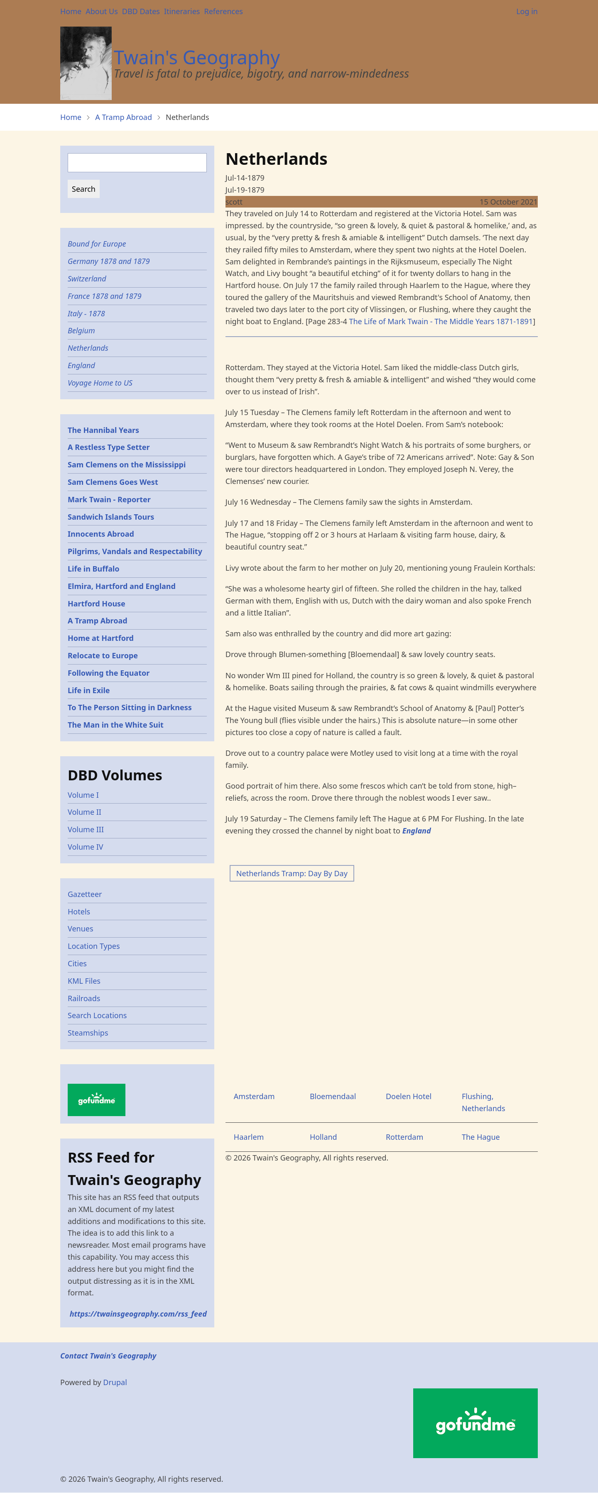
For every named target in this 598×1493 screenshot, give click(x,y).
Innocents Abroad (101, 534)
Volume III (86, 829)
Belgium (81, 330)
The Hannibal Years (103, 430)
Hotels (79, 911)
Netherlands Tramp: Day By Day (292, 873)
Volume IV (85, 847)
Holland (323, 1137)
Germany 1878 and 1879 (109, 261)
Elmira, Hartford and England (122, 586)
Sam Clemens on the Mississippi (127, 464)
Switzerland (87, 278)
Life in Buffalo (94, 569)
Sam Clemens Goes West (113, 482)
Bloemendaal (333, 1096)
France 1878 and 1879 (105, 296)
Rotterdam (404, 1137)
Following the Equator (109, 673)
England (81, 365)
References (223, 11)
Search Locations (97, 1015)
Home (70, 11)
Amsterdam (254, 1096)
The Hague (481, 1137)
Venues (80, 928)
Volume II (84, 812)
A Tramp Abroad (123, 117)
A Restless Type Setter (109, 447)
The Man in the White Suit (116, 725)
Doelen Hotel (408, 1096)
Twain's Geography (197, 57)
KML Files (84, 981)
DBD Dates (141, 11)
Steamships (88, 1033)
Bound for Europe (97, 244)
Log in (527, 11)
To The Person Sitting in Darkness (130, 707)
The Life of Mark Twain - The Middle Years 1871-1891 (441, 321)
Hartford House (96, 603)
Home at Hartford (101, 638)
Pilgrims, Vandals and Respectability (135, 551)
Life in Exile (89, 690)
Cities (77, 963)
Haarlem (249, 1137)
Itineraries (182, 11)
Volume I (83, 795)
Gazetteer (85, 894)
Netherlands (88, 348)
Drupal (115, 1382)
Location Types (94, 946)
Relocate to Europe (103, 655)
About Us (102, 11)
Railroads (84, 998)
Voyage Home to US (100, 383)
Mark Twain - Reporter (109, 499)
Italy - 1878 (86, 313)
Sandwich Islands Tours (111, 517)
